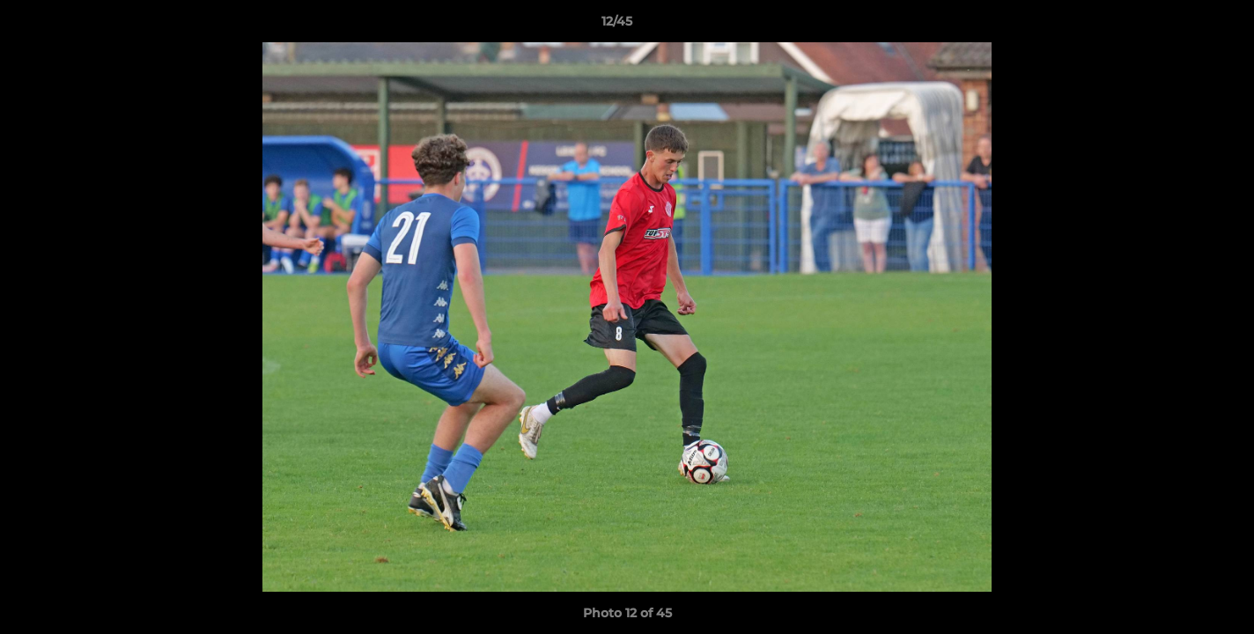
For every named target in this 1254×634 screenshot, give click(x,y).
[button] (1180, 25)
